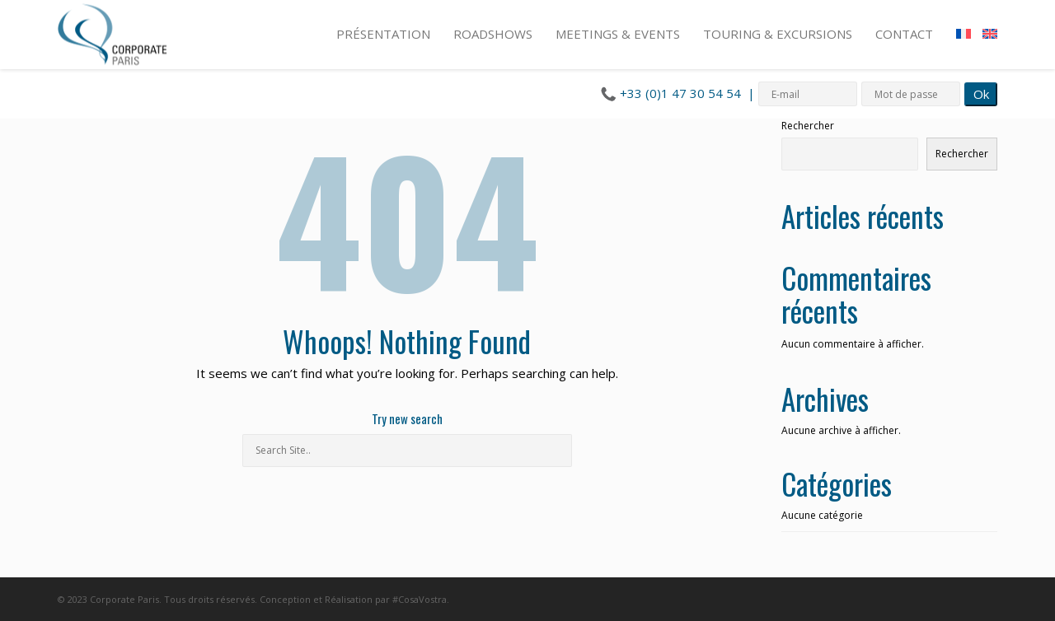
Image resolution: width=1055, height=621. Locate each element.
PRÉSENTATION (383, 34)
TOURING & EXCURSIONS (777, 34)
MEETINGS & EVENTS (618, 34)
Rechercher (807, 126)
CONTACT (904, 34)
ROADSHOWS (492, 34)
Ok (981, 94)
